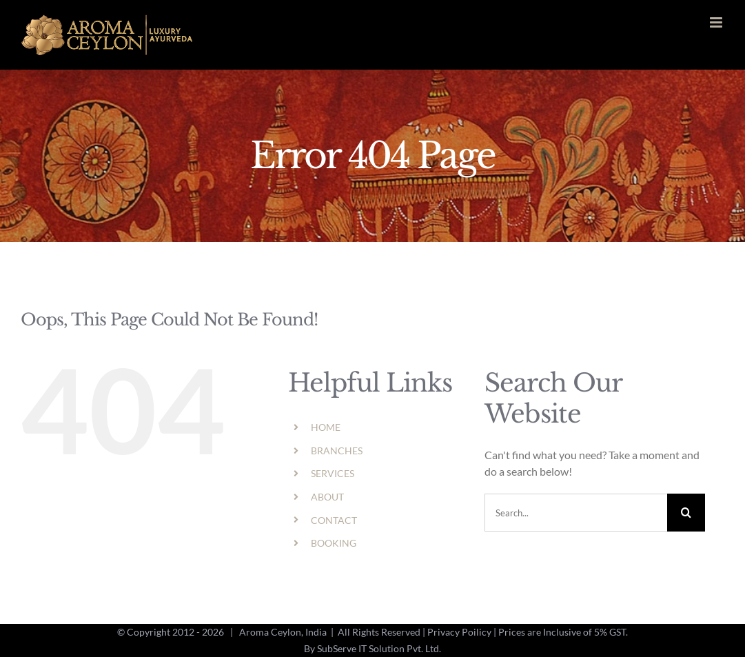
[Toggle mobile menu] (717, 22)
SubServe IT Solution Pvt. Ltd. (379, 648)
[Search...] (575, 513)
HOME (325, 427)
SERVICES (332, 473)
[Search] (686, 513)
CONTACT (334, 520)
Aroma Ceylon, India (283, 632)
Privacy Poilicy (459, 632)
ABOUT (327, 497)
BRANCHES (337, 450)
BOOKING (333, 543)
